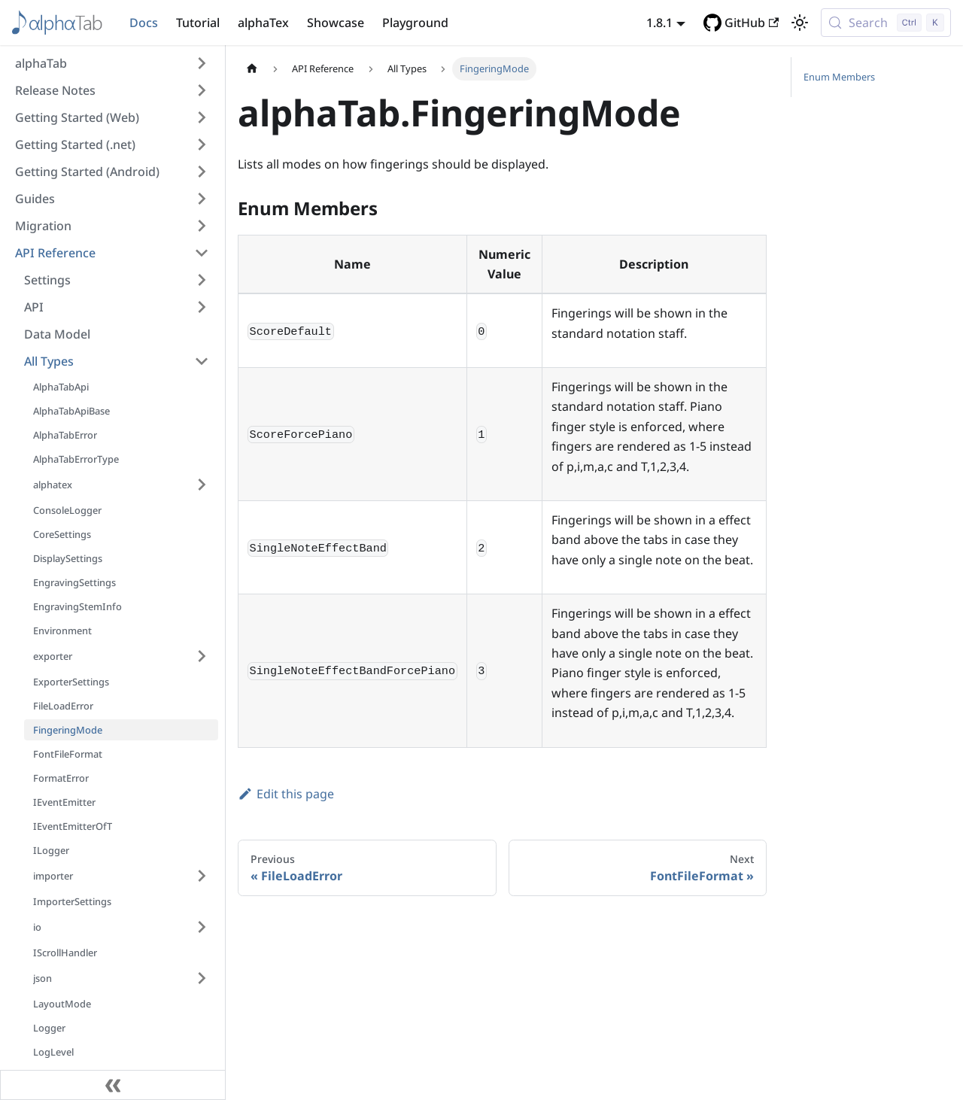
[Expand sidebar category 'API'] (201, 307)
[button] (112, 63)
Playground (415, 22)
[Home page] (252, 69)
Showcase (335, 22)
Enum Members (839, 77)
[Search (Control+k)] (886, 22)
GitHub (752, 22)
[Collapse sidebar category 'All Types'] (201, 361)
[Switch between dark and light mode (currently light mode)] (800, 23)
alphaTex (263, 22)
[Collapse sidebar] (113, 1085)
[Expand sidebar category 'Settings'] (201, 280)
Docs (143, 22)
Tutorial (198, 22)
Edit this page (286, 793)
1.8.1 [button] (659, 22)
